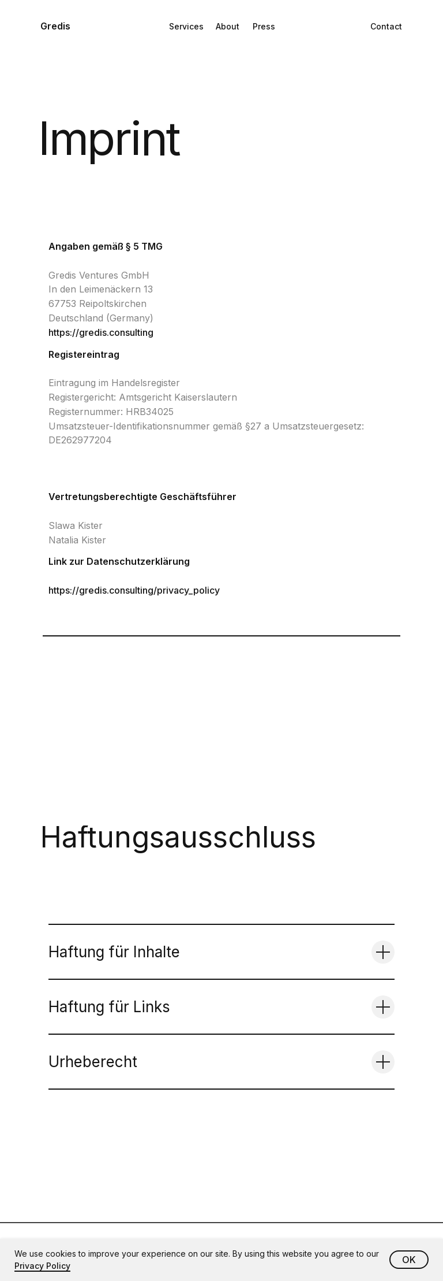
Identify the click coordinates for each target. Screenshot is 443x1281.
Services (186, 26)
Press (264, 26)
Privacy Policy (42, 1266)
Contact (386, 26)
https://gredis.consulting (100, 332)
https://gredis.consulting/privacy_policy (134, 590)
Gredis (55, 26)
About (227, 26)
